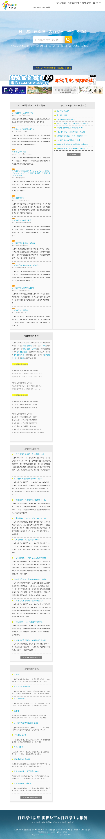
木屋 (45, 46)
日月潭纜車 (84, 46)
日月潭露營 (46, 7)
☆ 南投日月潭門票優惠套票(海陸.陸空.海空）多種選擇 (52, 68)
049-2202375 (50, 834)
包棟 (49, 46)
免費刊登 (71, 3)
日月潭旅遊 (55, 7)
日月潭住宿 (37, 7)
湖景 (41, 46)
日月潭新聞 (82, 7)
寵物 (53, 46)
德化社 (33, 46)
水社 (28, 46)
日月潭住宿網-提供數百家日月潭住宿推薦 (9, 5)
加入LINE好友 (62, 834)
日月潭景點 (91, 8)
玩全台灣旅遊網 (61, 3)
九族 (37, 46)
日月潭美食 (64, 7)
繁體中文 (98, 2)
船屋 (66, 46)
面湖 (70, 46)
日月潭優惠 (73, 7)
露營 (61, 46)
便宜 (57, 46)
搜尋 (68, 39)
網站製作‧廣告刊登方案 (83, 3)
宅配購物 (99, 8)
